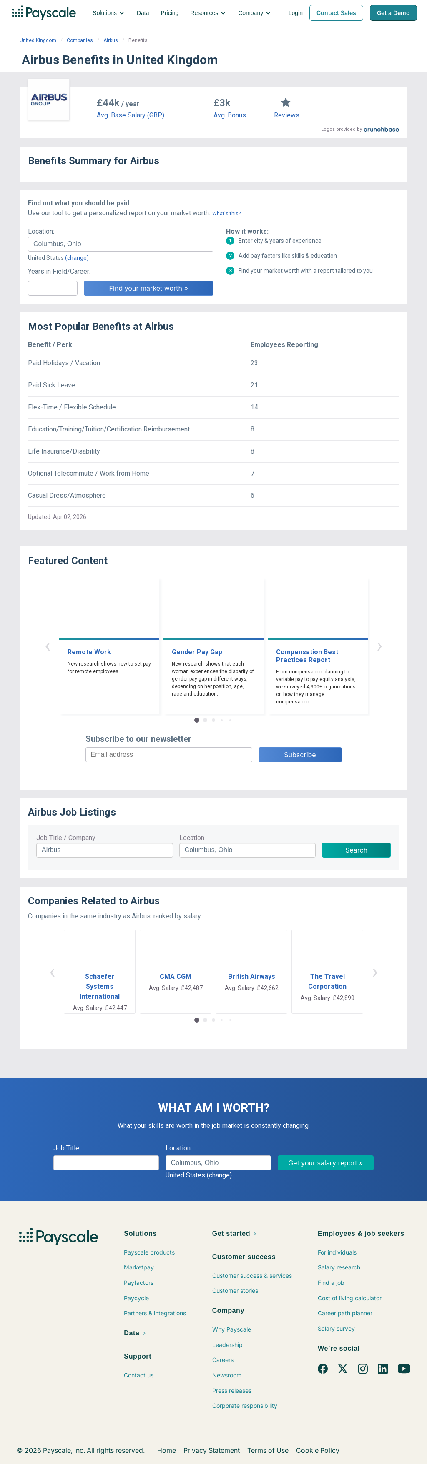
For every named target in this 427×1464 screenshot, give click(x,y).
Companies (80, 40)
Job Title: (66, 1148)
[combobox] (121, 244)
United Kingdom (38, 40)
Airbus (110, 40)
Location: (41, 231)
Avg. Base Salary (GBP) (130, 115)
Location (191, 838)
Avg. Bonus (230, 115)
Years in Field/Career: (59, 271)
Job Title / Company (65, 838)
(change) (77, 257)
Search (356, 850)
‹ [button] (47, 645)
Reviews (286, 115)
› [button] (379, 645)
